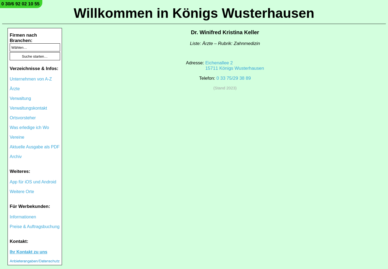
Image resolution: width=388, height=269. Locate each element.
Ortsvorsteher (23, 118)
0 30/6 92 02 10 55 (20, 3)
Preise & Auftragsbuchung (35, 226)
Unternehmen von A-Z (31, 79)
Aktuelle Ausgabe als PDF (35, 147)
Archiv (16, 156)
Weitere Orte (22, 191)
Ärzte (15, 88)
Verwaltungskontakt (28, 108)
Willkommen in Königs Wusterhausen (194, 13)
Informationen (23, 217)
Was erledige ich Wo (29, 127)
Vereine (17, 137)
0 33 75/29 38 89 (233, 78)
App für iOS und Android (33, 182)
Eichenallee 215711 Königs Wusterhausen (234, 65)
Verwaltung (20, 98)
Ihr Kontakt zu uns (28, 252)
